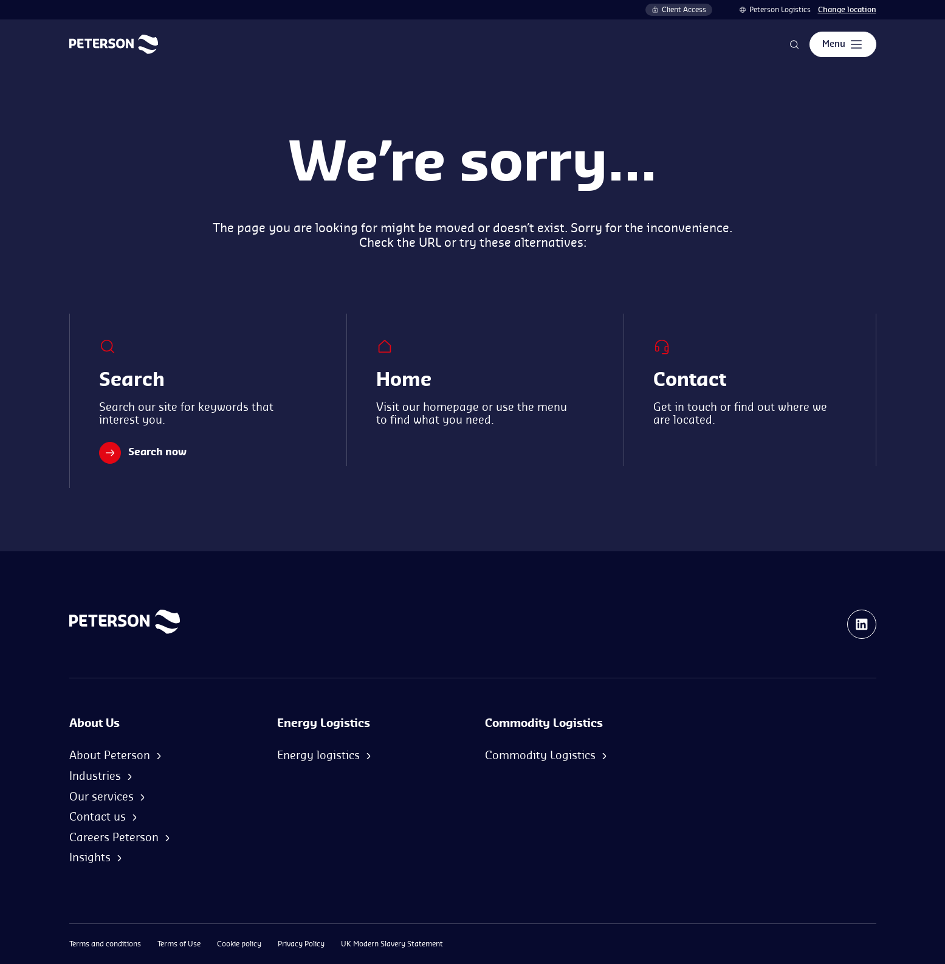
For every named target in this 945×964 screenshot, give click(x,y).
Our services (101, 796)
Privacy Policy (301, 944)
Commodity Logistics (540, 755)
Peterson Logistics (780, 9)
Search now (143, 453)
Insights (90, 857)
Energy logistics (318, 755)
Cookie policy (239, 944)
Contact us (97, 816)
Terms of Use (179, 944)
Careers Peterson (114, 837)
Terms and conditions (105, 944)
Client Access (678, 9)
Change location (847, 9)
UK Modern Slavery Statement (392, 944)
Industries (95, 776)
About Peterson (109, 755)
